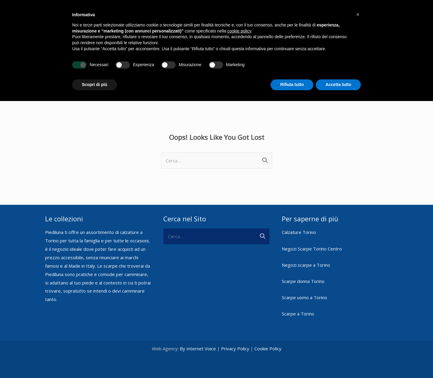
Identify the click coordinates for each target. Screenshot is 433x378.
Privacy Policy (235, 349)
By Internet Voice (198, 349)
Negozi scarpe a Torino (306, 265)
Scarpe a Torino (298, 314)
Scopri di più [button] (94, 84)
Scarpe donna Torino (303, 281)
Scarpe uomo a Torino (304, 297)
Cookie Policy (267, 349)
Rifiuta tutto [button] (292, 84)
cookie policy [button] (239, 31)
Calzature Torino (299, 232)
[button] (358, 14)
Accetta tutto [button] (338, 84)
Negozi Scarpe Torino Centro (312, 249)
